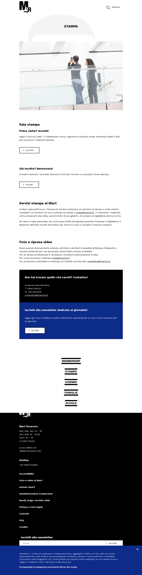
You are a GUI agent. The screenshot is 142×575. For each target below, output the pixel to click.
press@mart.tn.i (60, 258)
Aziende (71, 382)
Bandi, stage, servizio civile (34, 500)
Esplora (112, 7)
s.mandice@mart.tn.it (36, 295)
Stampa (71, 371)
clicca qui (66, 562)
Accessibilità (26, 473)
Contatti (24, 513)
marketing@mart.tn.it (98, 261)
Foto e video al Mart (30, 480)
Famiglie (71, 392)
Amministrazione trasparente (36, 493)
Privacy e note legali (31, 507)
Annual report (27, 487)
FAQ (21, 520)
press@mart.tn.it (85, 212)
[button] (108, 7)
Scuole (71, 403)
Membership (71, 361)
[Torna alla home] (25, 7)
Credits (23, 527)
